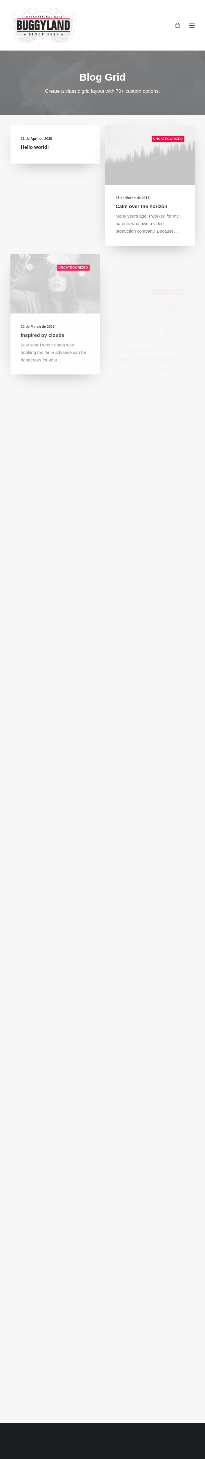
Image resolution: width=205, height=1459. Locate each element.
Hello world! (35, 147)
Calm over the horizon (142, 207)
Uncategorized (168, 139)
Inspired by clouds (42, 356)
